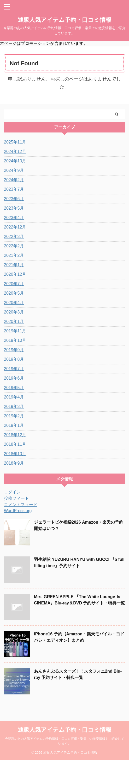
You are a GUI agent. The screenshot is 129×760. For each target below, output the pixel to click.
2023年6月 (14, 198)
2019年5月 (14, 387)
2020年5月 (14, 293)
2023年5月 (14, 208)
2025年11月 (15, 142)
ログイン (12, 492)
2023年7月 (14, 189)
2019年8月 (14, 359)
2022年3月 (14, 236)
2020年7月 (14, 283)
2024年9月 (14, 170)
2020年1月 (14, 321)
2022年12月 (15, 227)
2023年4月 (14, 217)
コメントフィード (20, 504)
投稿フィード (16, 498)
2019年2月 (14, 416)
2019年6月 (14, 378)
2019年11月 (15, 331)
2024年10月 (15, 161)
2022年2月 (14, 246)
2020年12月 (15, 274)
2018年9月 (14, 463)
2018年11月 (15, 444)
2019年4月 (14, 397)
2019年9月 (14, 350)
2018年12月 (15, 435)
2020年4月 (14, 302)
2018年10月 (15, 453)
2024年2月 (14, 180)
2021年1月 (14, 265)
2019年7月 (14, 368)
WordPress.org (18, 510)
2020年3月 (14, 312)
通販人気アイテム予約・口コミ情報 (64, 20)
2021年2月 (14, 255)
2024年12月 (15, 151)
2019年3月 (14, 406)
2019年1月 (14, 425)
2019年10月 (15, 340)
